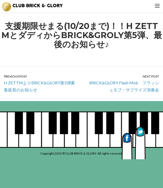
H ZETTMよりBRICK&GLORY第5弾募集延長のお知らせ (41, 83)
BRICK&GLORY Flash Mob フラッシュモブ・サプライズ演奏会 (122, 83)
